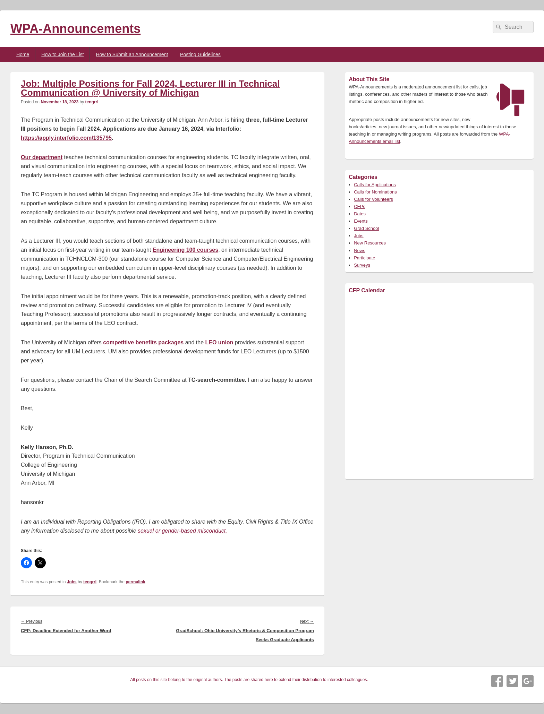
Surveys (362, 265)
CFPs (359, 206)
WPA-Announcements (75, 28)
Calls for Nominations (375, 192)
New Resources (370, 243)
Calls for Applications (375, 184)
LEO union (219, 342)
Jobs (72, 581)
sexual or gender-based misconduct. (182, 531)
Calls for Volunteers (373, 199)
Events (361, 221)
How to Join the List (62, 54)
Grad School (366, 228)
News (359, 250)
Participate (364, 257)
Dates (360, 213)
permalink (135, 581)
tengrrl (91, 102)
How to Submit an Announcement (132, 54)
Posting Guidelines (200, 54)
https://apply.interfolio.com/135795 (66, 138)
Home (22, 54)
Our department (41, 157)
